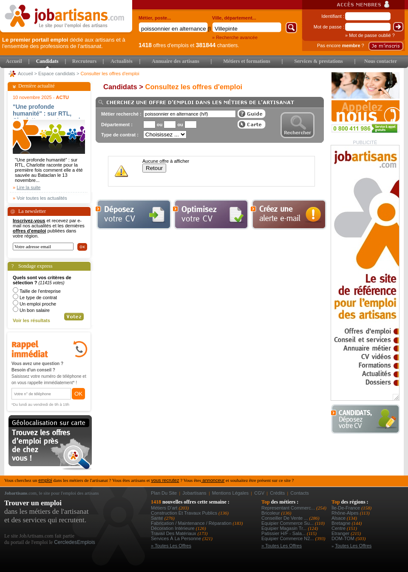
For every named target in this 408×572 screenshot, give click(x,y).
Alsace (339, 518)
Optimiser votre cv (210, 214)
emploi (45, 480)
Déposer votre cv (133, 214)
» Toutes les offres (171, 545)
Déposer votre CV (368, 419)
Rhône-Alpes (346, 512)
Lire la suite (28, 187)
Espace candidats (56, 73)
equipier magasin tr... (284, 528)
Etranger (341, 533)
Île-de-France (346, 507)
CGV (259, 493)
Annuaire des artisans (175, 61)
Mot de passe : (329, 26)
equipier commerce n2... (288, 538)
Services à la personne (176, 538)
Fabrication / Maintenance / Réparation (192, 523)
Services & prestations (318, 61)
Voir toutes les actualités (42, 198)
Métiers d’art (164, 507)
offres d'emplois (164, 45)
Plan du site (164, 493)
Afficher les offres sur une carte (252, 124)
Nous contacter (380, 61)
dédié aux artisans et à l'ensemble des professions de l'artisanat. (63, 43)
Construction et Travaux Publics (184, 512)
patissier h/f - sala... (284, 533)
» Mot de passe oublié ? (370, 35)
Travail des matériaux (174, 533)
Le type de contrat (38, 297)
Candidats (47, 61)
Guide (252, 113)
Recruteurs (84, 61)
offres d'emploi (29, 230)
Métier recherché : (121, 113)
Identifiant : (332, 16)
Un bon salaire (35, 310)
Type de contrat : (120, 134)
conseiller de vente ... (285, 518)
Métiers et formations (246, 61)
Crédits (277, 493)
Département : (117, 124)
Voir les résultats (31, 320)
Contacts (299, 493)
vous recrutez (165, 480)
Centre (339, 528)
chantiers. (217, 45)
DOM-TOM (344, 538)
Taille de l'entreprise (40, 291)
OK (78, 394)
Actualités (121, 61)
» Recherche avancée (235, 37)
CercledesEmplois (74, 542)
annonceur (212, 480)
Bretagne (342, 523)
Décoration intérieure (173, 528)
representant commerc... (288, 507)
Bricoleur (271, 512)
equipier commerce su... (288, 523)
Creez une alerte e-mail (288, 214)
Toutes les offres (353, 545)
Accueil (14, 61)
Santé (157, 518)
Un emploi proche (38, 303)
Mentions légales (230, 493)
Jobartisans (194, 493)
